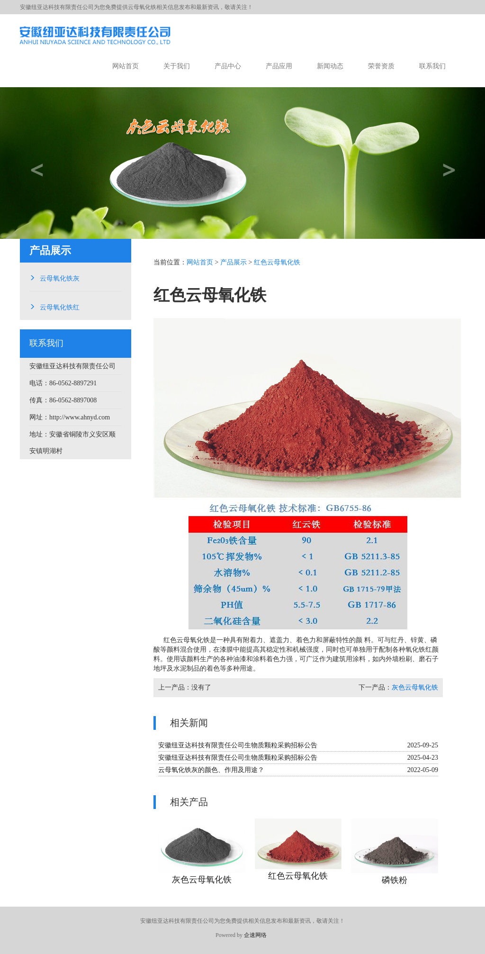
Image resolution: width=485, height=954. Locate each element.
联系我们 (432, 66)
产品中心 (228, 66)
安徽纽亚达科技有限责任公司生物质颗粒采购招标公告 (237, 745)
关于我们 (176, 66)
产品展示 (233, 262)
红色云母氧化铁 (277, 262)
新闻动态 (330, 66)
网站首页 (125, 66)
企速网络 (255, 935)
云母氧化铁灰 (60, 277)
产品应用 (279, 66)
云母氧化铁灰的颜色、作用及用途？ (211, 769)
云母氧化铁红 (60, 306)
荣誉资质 (381, 66)
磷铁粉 (394, 880)
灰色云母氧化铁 (415, 687)
